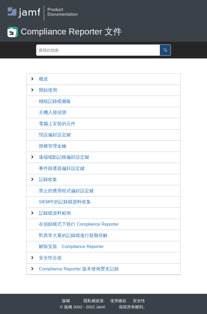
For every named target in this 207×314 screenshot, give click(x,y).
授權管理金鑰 (52, 146)
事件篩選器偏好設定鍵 (62, 168)
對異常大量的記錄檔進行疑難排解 (73, 235)
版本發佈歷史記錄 (79, 268)
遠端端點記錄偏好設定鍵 (64, 157)
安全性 (139, 300)
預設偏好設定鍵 (55, 134)
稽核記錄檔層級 (55, 101)
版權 (66, 300)
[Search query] (103, 50)
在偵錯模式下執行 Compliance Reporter (79, 224)
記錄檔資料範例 (55, 213)
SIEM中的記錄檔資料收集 (65, 201)
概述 (43, 78)
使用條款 (118, 300)
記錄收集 (48, 179)
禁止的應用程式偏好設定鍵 (66, 190)
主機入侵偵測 (52, 112)
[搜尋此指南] (165, 50)
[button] (43, 79)
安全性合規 (50, 257)
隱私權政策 (94, 300)
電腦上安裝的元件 (57, 123)
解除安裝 (71, 246)
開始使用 (48, 90)
